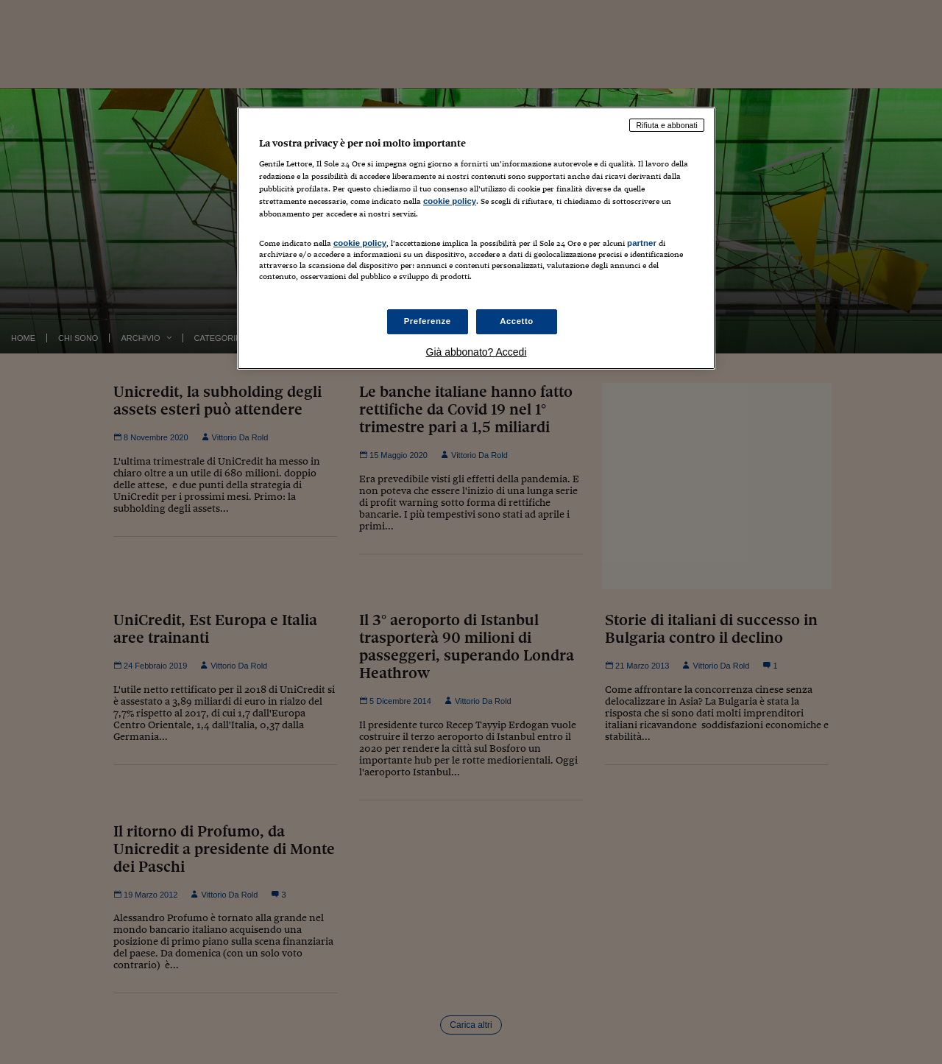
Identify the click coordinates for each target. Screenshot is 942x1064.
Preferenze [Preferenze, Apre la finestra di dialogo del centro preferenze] (427, 321)
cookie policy (449, 201)
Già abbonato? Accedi (476, 352)
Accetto (517, 321)
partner (641, 243)
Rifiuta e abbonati (667, 125)
